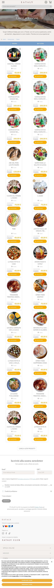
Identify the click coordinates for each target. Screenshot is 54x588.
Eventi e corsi (11, 39)
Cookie (33, 479)
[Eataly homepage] (27, 2)
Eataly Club (38, 507)
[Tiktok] (9, 533)
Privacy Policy (27, 580)
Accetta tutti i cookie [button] (27, 584)
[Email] (18, 472)
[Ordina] (13, 43)
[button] (46, 2)
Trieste (17, 39)
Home (4, 39)
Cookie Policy (15, 580)
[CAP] (44, 472)
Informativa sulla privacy (23, 479)
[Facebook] (6, 533)
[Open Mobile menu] (3, 2)
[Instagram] (3, 533)
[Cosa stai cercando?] (27, 6)
